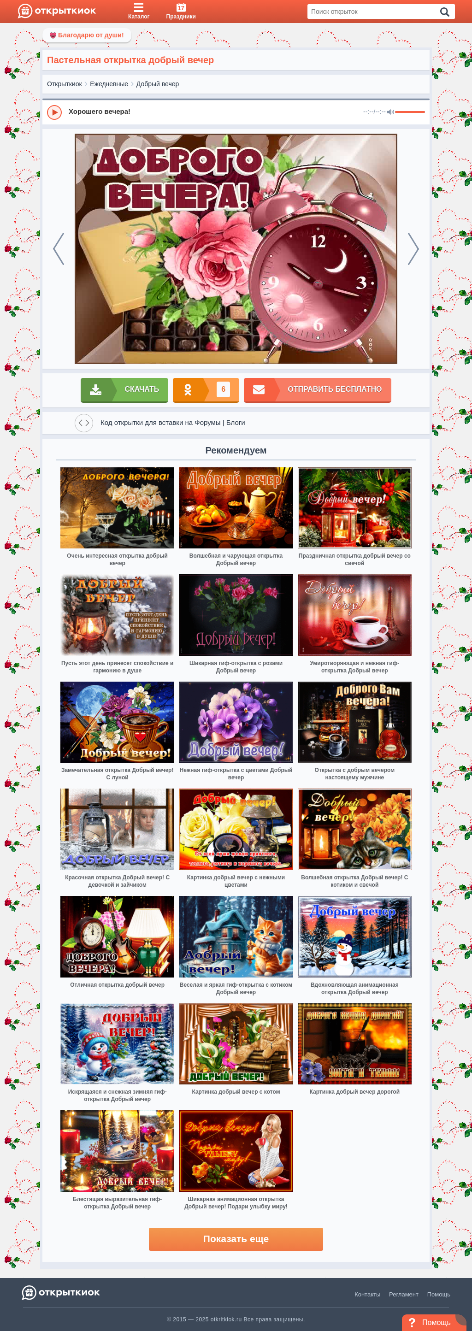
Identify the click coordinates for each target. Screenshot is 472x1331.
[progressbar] (410, 112)
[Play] (54, 112)
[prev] (58, 249)
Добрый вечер (157, 84)
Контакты (367, 1294)
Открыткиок (64, 84)
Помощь (438, 1294)
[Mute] (390, 112)
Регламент (404, 1294)
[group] (236, 112)
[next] (413, 249)
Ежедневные (109, 84)
